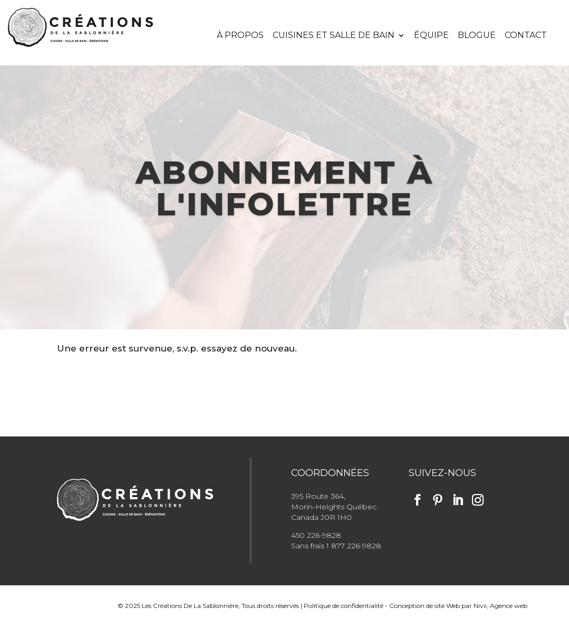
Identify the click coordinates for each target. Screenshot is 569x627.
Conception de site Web (424, 606)
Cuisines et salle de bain (333, 36)
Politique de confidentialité (343, 606)
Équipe (431, 36)
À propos (240, 36)
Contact (526, 36)
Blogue (477, 36)
